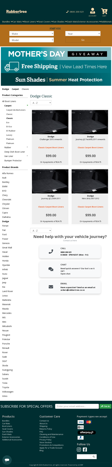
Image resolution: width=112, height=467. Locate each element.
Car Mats (6, 423)
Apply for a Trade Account (51, 447)
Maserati (6, 304)
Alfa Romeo (7, 173)
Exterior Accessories (11, 437)
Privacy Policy (45, 439)
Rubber (16, 147)
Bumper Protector (13, 160)
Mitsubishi (7, 326)
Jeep (4, 282)
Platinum (10, 139)
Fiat (4, 230)
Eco (7, 122)
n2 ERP (80, 465)
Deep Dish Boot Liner (14, 151)
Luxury (9, 135)
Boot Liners (7, 426)
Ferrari (5, 225)
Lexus (5, 295)
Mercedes (7, 313)
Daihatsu (6, 217)
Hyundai (6, 265)
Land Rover (7, 291)
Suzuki (5, 378)
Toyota (5, 387)
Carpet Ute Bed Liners (16, 110)
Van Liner (16, 156)
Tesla (4, 383)
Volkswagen (7, 391)
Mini (4, 321)
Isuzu (4, 273)
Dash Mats (72, 21)
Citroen (5, 208)
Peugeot (6, 335)
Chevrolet (6, 199)
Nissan (5, 330)
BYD (4, 190)
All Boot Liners (9, 101)
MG (4, 317)
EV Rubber (10, 130)
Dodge (5, 89)
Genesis (6, 243)
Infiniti (5, 269)
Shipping (43, 426)
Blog (41, 450)
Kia (3, 286)
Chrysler (6, 203)
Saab (4, 356)
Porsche (6, 343)
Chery (5, 195)
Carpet (15, 89)
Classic (9, 114)
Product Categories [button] (12, 95)
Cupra (5, 212)
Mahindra (6, 300)
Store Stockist (46, 442)
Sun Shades (7, 431)
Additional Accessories (12, 439)
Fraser (5, 238)
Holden (5, 256)
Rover (5, 352)
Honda (5, 260)
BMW (4, 186)
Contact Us (44, 420)
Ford (4, 234)
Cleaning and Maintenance (51, 434)
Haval (4, 252)
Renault (5, 348)
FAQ (41, 431)
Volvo (4, 396)
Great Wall (7, 247)
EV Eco (9, 126)
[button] (74, 11)
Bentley (5, 182)
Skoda (5, 365)
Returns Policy (46, 429)
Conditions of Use (47, 437)
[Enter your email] (77, 406)
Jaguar (5, 278)
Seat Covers (7, 429)
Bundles (5, 420)
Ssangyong (7, 369)
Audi (4, 177)
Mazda (5, 308)
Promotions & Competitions (52, 445)
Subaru (5, 374)
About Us (44, 423)
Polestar (6, 339)
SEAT (4, 361)
